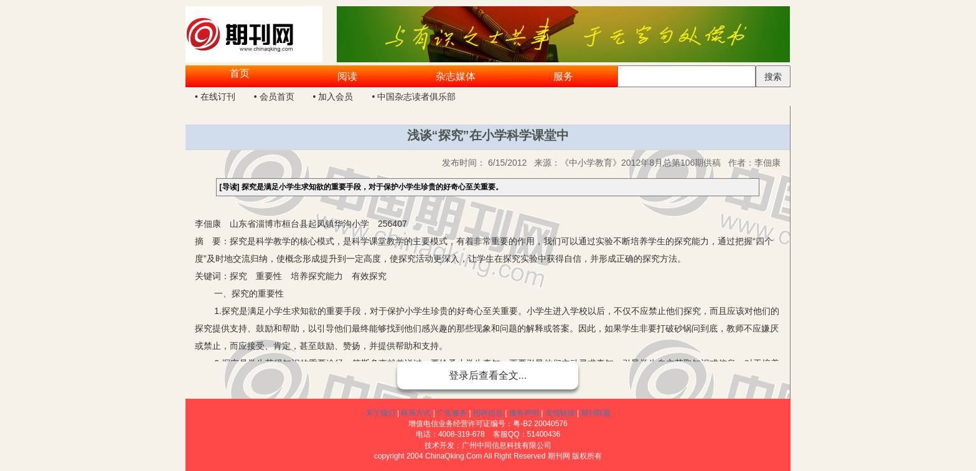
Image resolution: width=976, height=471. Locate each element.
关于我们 (380, 413)
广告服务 (452, 413)
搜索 (773, 77)
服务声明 (524, 413)
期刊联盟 (596, 413)
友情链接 (560, 413)
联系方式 (416, 413)
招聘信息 (488, 413)
